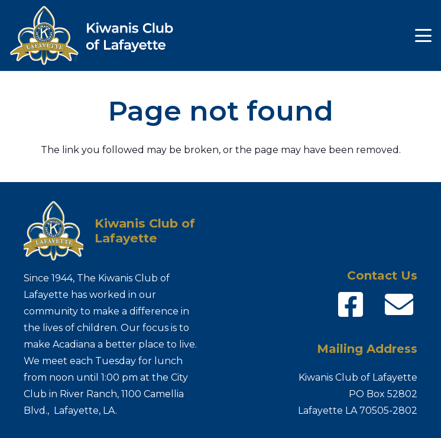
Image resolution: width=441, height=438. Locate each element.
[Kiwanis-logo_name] (99, 35)
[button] (423, 35)
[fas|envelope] (399, 305)
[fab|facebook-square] (350, 305)
